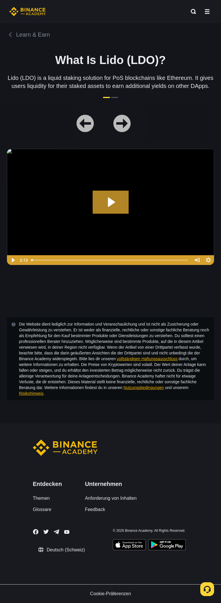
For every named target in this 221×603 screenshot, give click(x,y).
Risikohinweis (31, 393)
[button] (207, 11)
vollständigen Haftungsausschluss (147, 358)
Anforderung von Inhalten (111, 498)
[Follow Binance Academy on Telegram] (56, 531)
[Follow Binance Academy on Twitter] (46, 531)
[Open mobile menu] (207, 11)
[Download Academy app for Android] (167, 545)
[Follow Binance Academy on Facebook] (36, 532)
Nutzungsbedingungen (143, 387)
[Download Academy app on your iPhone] (129, 545)
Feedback (95, 509)
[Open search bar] (191, 11)
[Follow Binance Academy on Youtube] (67, 532)
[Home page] (27, 11)
